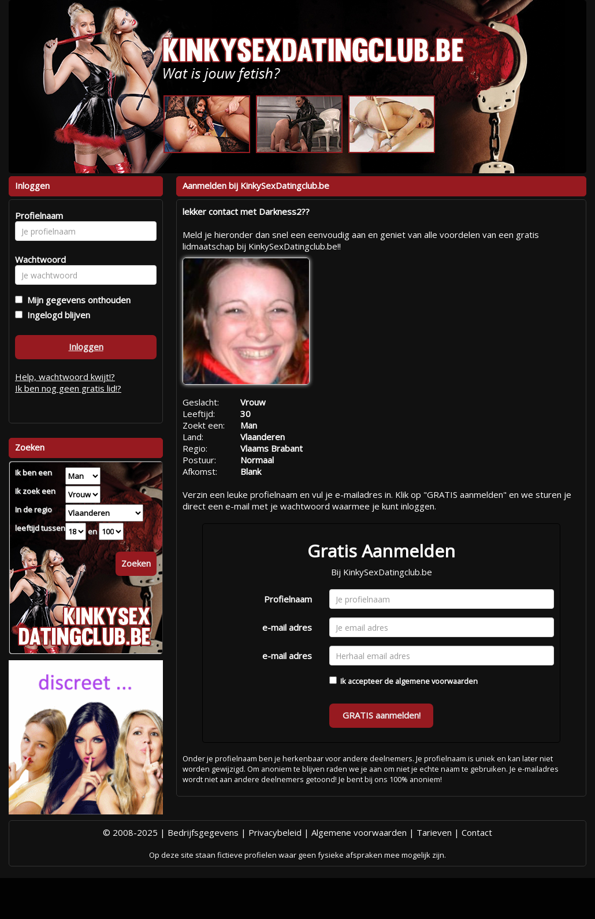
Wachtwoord (37, 259)
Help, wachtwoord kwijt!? (65, 376)
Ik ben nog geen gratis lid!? (68, 388)
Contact (477, 832)
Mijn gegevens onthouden (77, 300)
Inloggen (86, 346)
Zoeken (136, 563)
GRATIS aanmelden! (382, 715)
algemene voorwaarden (436, 681)
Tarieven (434, 832)
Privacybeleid (275, 832)
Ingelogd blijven (56, 315)
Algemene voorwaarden (359, 832)
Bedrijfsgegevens (203, 832)
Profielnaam (288, 599)
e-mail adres (287, 627)
